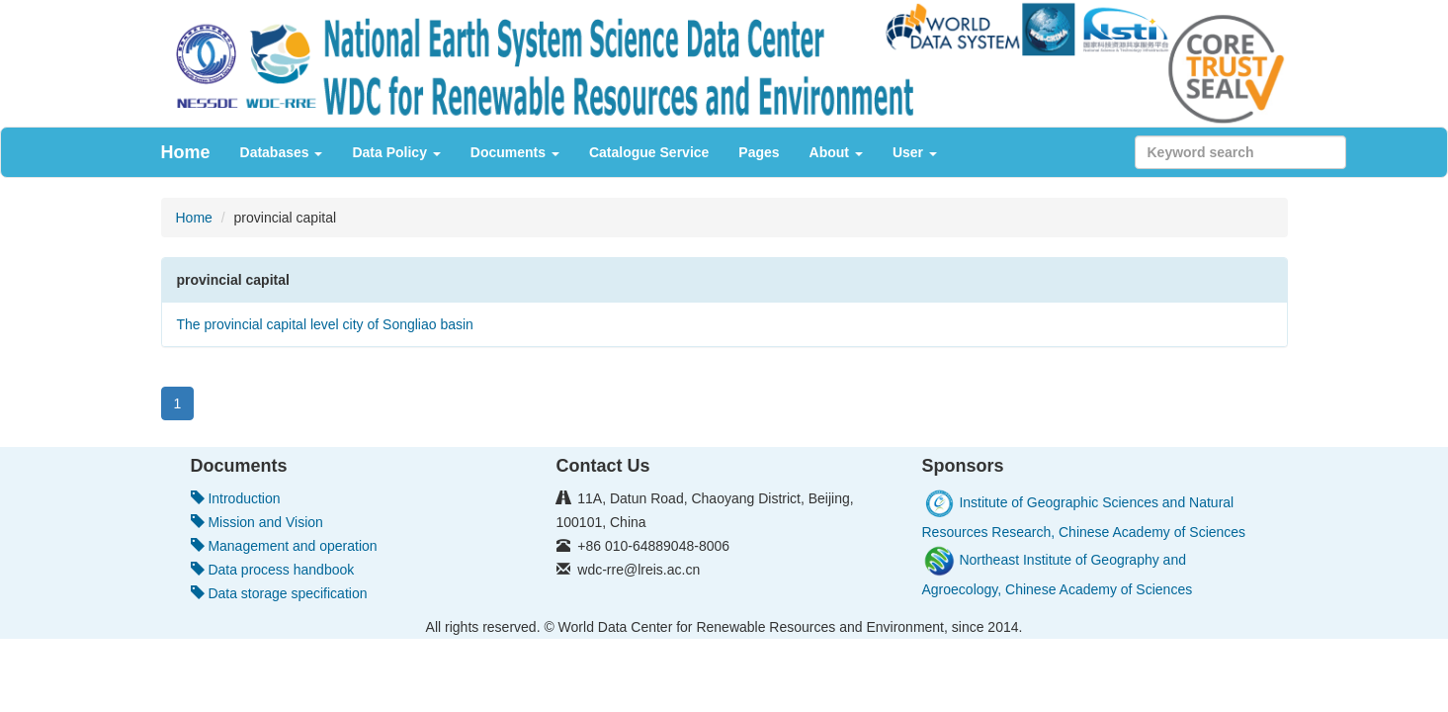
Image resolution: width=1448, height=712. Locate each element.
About (836, 152)
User (915, 152)
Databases (281, 152)
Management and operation (284, 546)
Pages (758, 152)
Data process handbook (273, 570)
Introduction (236, 498)
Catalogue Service (649, 152)
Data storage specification (279, 593)
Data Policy (396, 152)
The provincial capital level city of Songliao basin (325, 324)
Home (186, 152)
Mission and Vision (257, 522)
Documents (514, 152)
